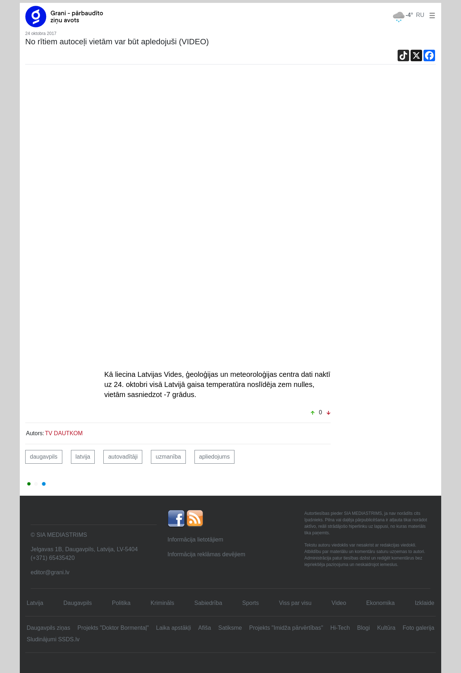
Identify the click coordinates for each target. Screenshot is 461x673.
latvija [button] (83, 457)
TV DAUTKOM (64, 433)
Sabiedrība (208, 603)
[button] (431, 15)
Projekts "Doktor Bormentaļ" (113, 628)
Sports (250, 603)
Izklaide (424, 603)
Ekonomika (380, 603)
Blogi (363, 628)
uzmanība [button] (168, 457)
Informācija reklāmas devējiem (206, 554)
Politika (121, 603)
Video (339, 603)
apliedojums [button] (214, 457)
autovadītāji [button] (123, 457)
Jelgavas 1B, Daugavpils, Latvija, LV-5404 (84, 549)
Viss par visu (295, 603)
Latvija (35, 603)
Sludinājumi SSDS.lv (53, 639)
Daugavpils (77, 603)
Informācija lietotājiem (195, 539)
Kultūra (386, 628)
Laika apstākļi (173, 628)
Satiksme (230, 628)
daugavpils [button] (44, 457)
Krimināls (162, 603)
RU (420, 15)
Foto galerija (418, 628)
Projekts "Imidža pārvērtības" (286, 628)
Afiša (204, 628)
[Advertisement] (230, 127)
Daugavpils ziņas (48, 628)
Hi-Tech (340, 628)
